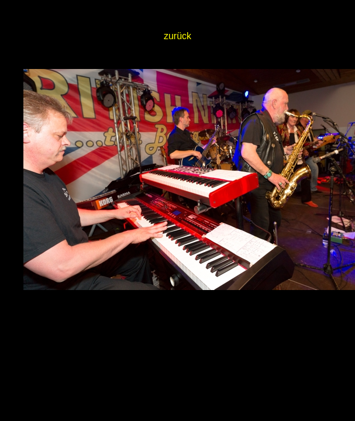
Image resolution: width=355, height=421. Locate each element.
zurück (177, 36)
